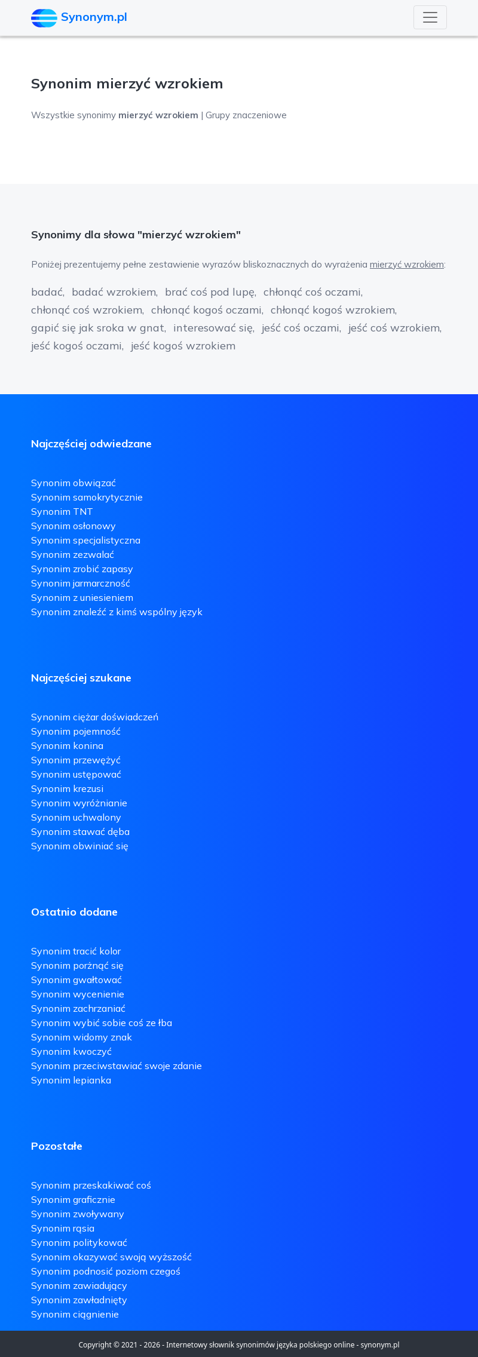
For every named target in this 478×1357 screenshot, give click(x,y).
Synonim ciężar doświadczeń (94, 717)
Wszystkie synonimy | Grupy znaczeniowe (159, 115)
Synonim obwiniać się (79, 846)
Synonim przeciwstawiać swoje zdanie (116, 1066)
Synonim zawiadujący (79, 1285)
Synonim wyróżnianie (79, 803)
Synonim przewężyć (76, 760)
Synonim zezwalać (72, 554)
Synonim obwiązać (73, 483)
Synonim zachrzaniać (78, 1008)
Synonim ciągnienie (75, 1314)
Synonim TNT (62, 511)
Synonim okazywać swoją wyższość (111, 1257)
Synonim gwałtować (76, 979)
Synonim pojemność (76, 731)
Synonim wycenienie (77, 994)
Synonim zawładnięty (79, 1300)
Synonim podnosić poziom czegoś (105, 1271)
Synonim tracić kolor (76, 951)
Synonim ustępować (76, 774)
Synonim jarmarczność (80, 583)
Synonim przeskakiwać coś (91, 1185)
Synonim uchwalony (76, 817)
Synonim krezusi (67, 788)
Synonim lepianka (71, 1080)
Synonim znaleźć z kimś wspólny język (117, 612)
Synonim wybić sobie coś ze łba (101, 1023)
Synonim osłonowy (73, 526)
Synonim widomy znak (81, 1037)
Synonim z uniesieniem (82, 597)
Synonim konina (67, 745)
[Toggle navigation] (430, 17)
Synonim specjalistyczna (85, 540)
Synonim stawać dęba (80, 831)
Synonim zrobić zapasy (82, 569)
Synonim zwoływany (77, 1214)
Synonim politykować (79, 1242)
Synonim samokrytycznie (87, 497)
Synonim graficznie (73, 1199)
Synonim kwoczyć (71, 1051)
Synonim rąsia (62, 1228)
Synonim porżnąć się (77, 965)
